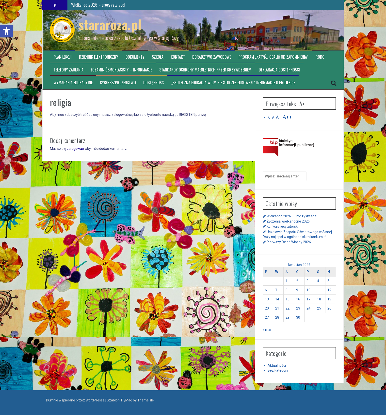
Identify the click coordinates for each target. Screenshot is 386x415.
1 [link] (287, 281)
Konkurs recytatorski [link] (282, 226)
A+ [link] (278, 117)
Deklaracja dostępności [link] (279, 70)
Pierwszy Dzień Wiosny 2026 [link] (289, 242)
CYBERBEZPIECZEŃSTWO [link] (118, 83)
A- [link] (269, 118)
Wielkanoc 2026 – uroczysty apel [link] (98, 4)
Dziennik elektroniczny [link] (98, 57)
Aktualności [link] (277, 365)
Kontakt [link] (178, 57)
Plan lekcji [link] (63, 57)
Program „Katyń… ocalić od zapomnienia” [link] (273, 57)
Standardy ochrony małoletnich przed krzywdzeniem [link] (205, 70)
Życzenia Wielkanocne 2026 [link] (288, 221)
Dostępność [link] (153, 83)
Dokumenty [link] (135, 57)
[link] (6, 31)
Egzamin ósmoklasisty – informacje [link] (121, 70)
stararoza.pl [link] (110, 24)
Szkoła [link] (157, 57)
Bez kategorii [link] (278, 370)
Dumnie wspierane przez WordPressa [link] (75, 400)
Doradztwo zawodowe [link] (211, 57)
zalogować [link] (75, 149)
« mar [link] (267, 329)
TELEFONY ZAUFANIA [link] (68, 70)
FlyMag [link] (126, 400)
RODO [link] (320, 57)
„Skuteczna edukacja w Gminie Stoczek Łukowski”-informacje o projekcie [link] (233, 83)
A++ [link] (287, 117)
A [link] (273, 118)
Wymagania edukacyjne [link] (73, 83)
